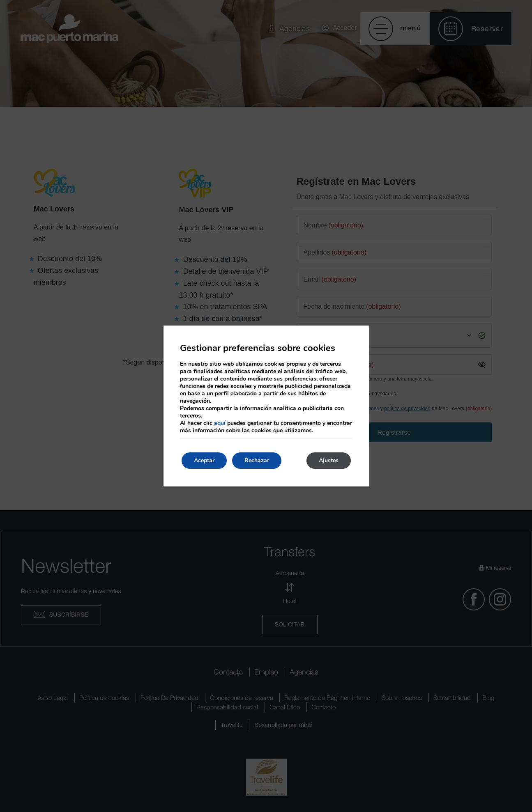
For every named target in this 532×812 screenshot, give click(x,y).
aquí (220, 423)
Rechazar (256, 460)
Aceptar (204, 460)
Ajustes (329, 460)
